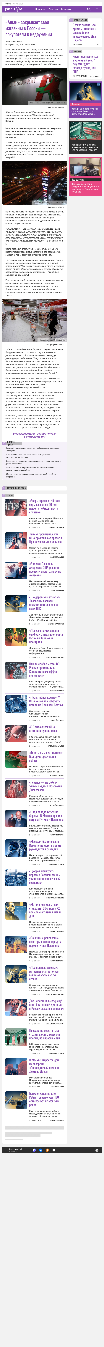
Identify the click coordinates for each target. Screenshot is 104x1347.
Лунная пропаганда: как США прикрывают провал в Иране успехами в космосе (45, 537)
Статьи (53, 9)
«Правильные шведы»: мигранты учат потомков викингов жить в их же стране (44, 1140)
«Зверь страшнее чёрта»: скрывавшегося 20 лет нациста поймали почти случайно (44, 506)
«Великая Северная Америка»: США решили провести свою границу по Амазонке (45, 569)
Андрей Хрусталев (56, 657)
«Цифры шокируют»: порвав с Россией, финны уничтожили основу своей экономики (45, 1010)
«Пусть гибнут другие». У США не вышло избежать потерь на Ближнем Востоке (46, 768)
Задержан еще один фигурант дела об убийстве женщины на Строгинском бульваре (85, 188)
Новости (40, 9)
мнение (77, 51)
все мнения (94, 76)
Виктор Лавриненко (55, 691)
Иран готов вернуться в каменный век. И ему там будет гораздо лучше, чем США (85, 63)
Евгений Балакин (56, 906)
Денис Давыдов (57, 1065)
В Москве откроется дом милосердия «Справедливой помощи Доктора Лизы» (44, 1266)
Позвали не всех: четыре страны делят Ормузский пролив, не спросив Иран (44, 1201)
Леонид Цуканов (56, 965)
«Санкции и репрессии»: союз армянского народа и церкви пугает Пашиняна (45, 1075)
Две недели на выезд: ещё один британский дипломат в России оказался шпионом (46, 1172)
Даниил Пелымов (56, 528)
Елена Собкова (57, 1288)
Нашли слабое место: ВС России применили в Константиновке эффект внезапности (44, 703)
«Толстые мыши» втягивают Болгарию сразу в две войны (46, 823)
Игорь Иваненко (57, 843)
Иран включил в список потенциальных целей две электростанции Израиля (85, 147)
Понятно (91, 1331)
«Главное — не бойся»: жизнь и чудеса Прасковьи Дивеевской (45, 886)
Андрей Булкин (57, 787)
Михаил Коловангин (55, 1192)
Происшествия (78, 179)
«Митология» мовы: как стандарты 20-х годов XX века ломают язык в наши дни (45, 1044)
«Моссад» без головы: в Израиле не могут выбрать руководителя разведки (45, 945)
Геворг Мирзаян (57, 591)
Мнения (66, 9)
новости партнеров (16, 488)
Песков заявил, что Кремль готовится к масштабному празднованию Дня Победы (84, 32)
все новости (77, 44)
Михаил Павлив (57, 1321)
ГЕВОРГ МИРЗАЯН (80, 76)
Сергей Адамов (57, 724)
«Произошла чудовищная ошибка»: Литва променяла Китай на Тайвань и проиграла (46, 669)
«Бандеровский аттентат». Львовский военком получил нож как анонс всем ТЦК (45, 636)
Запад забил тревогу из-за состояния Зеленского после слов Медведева (85, 111)
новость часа (80, 20)
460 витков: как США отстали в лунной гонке (43, 795)
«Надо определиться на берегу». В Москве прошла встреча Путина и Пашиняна (46, 916)
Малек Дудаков (57, 557)
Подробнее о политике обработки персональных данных (56, 1333)
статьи (9, 495)
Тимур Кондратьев (13, 41)
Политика (76, 104)
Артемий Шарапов (56, 813)
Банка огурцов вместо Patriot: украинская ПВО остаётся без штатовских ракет (44, 1300)
